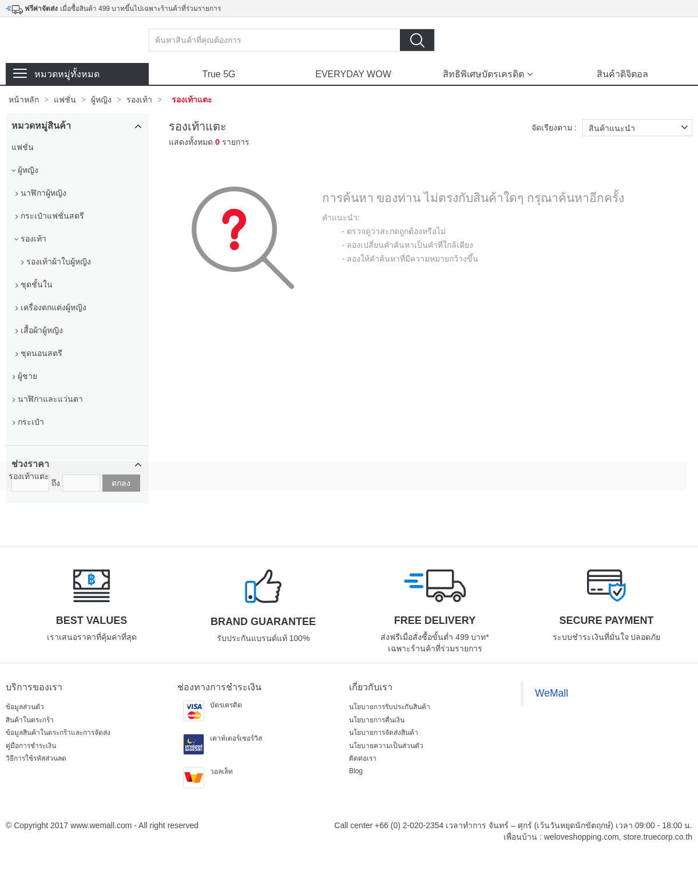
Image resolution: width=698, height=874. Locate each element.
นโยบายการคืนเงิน (376, 720)
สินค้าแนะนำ (640, 128)
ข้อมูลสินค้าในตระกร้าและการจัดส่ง (58, 733)
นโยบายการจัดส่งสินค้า (383, 733)
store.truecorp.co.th (657, 836)
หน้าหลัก (24, 99)
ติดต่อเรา (362, 758)
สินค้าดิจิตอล (622, 74)
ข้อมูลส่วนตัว (25, 707)
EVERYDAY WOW (353, 74)
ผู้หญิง (101, 99)
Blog (356, 771)
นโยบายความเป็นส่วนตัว (386, 746)
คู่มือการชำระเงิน (31, 746)
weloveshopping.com (581, 836)
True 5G (218, 74)
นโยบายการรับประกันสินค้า (389, 707)
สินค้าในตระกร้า (30, 720)
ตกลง (121, 483)
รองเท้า (139, 99)
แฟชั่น (65, 99)
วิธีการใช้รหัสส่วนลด (36, 758)
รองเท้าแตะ (192, 99)
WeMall (551, 693)
